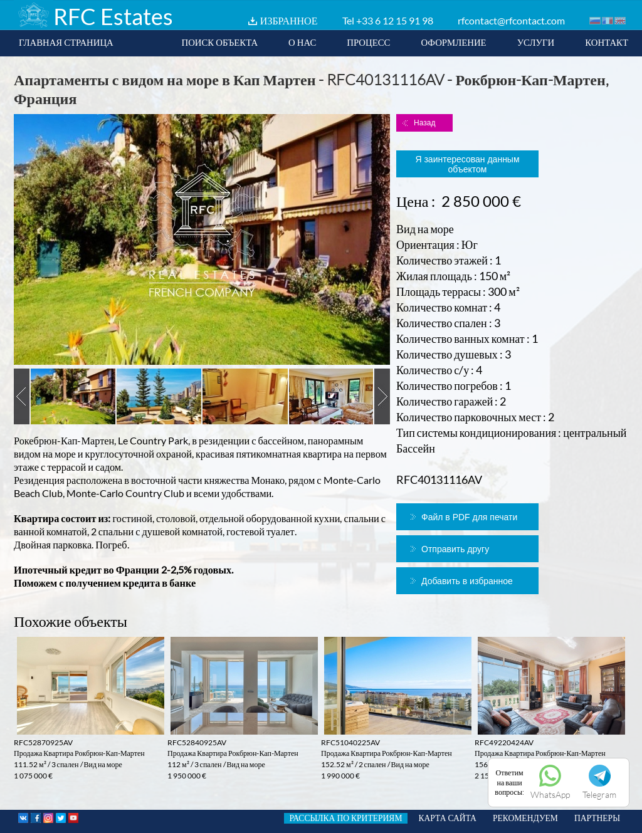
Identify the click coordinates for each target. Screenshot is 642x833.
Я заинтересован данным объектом (467, 164)
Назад (424, 122)
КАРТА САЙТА (447, 818)
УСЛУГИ (536, 42)
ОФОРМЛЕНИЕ (453, 42)
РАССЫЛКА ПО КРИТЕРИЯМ (345, 818)
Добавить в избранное (467, 581)
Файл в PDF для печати (469, 517)
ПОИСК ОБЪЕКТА (219, 42)
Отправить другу (455, 549)
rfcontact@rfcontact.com (511, 20)
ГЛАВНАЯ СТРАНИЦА (66, 42)
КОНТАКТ (606, 42)
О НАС (302, 42)
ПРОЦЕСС (368, 42)
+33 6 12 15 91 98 (394, 20)
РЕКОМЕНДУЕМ (525, 818)
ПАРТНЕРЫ (597, 818)
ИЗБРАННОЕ (289, 20)
